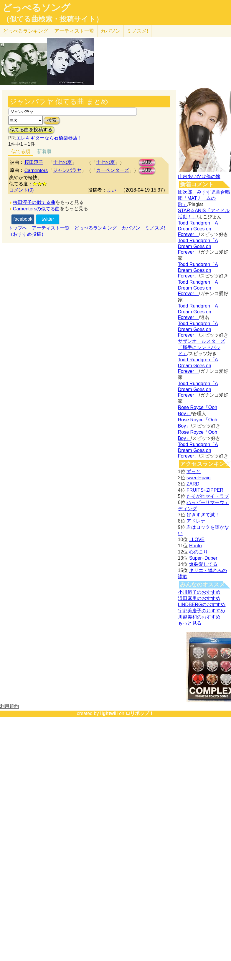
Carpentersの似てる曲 (36, 208)
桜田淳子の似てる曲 (34, 202)
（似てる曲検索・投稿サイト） (52, 19)
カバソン (110, 31)
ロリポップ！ (140, 713)
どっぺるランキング (95, 227)
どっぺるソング (36, 7)
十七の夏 (62, 162)
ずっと (194, 471)
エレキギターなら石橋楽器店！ (49, 137)
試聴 (147, 162)
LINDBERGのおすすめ (202, 604)
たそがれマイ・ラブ (208, 496)
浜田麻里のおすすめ (199, 598)
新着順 (44, 151)
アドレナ (196, 520)
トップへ (17, 227)
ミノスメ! (137, 31)
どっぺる (25, 31)
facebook (22, 219)
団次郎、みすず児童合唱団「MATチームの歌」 (204, 198)
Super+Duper (203, 558)
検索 (52, 120)
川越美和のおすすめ (199, 616)
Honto (195, 545)
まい (111, 189)
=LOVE (196, 539)
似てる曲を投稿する (31, 129)
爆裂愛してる (203, 564)
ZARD (193, 483)
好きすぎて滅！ (203, 514)
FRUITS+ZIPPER (205, 490)
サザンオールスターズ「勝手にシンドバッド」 (201, 347)
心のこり (198, 551)
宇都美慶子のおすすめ (201, 610)
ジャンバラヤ (67, 170)
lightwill (109, 713)
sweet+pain (198, 477)
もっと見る (190, 623)
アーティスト (74, 31)
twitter (48, 219)
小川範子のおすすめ (199, 592)
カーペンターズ (112, 170)
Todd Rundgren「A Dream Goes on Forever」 (198, 228)
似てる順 (20, 151)
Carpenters (36, 170)
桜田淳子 (33, 162)
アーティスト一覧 (51, 227)
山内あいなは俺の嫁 (199, 176)
